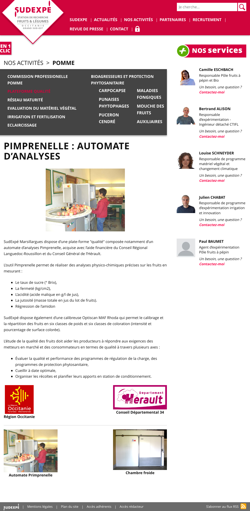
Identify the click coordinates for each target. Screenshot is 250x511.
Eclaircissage (22, 124)
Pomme (64, 63)
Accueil (11, 506)
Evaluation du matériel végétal (42, 108)
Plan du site (70, 506)
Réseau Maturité (25, 99)
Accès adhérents (99, 506)
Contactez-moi (213, 92)
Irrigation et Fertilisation (36, 116)
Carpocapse (113, 90)
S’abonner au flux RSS (222, 506)
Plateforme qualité (29, 91)
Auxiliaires (151, 121)
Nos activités (24, 63)
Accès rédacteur (132, 506)
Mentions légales (40, 506)
